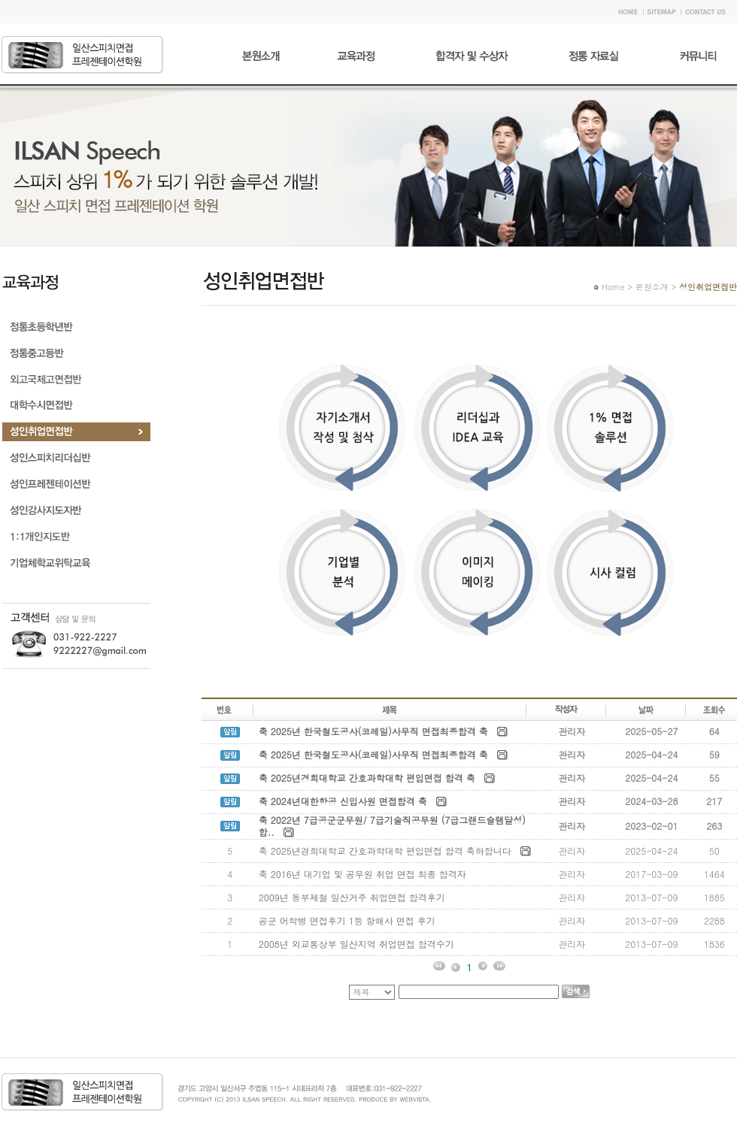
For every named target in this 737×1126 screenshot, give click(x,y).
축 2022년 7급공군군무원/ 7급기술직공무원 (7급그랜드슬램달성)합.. (392, 826)
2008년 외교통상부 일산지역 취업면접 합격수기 (358, 943)
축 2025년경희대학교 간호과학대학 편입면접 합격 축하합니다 (385, 850)
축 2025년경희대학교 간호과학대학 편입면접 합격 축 (367, 777)
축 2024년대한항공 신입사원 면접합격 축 (343, 801)
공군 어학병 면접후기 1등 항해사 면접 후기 (347, 920)
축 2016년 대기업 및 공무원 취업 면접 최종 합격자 (362, 873)
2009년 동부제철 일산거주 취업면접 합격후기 (352, 897)
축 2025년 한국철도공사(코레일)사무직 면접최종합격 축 (373, 731)
